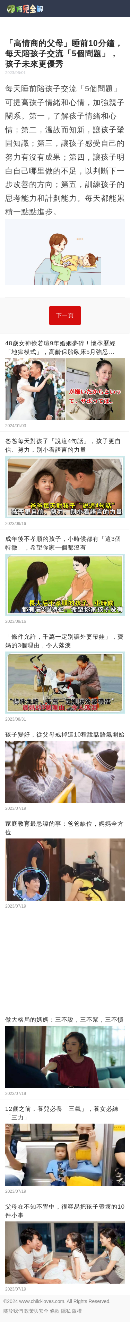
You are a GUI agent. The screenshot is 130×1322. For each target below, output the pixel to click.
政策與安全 (36, 1311)
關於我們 (13, 1311)
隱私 (66, 1311)
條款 (55, 1311)
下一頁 (65, 315)
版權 (77, 1311)
